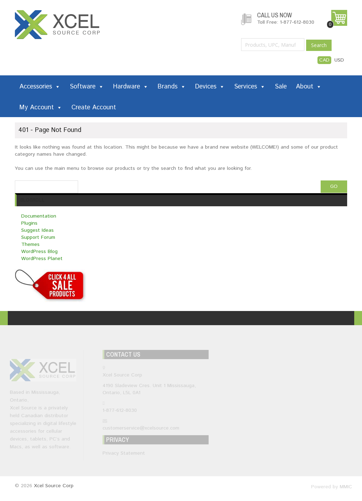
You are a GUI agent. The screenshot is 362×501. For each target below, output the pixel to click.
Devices (210, 86)
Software (87, 86)
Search (319, 45)
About (309, 86)
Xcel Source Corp (54, 485)
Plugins (29, 223)
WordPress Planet (42, 258)
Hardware (130, 86)
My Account (40, 107)
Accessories (39, 86)
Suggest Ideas (37, 230)
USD (339, 60)
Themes (30, 244)
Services (249, 86)
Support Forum (38, 237)
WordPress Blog (39, 251)
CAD (324, 60)
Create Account (93, 107)
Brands (172, 86)
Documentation (38, 216)
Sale (281, 86)
